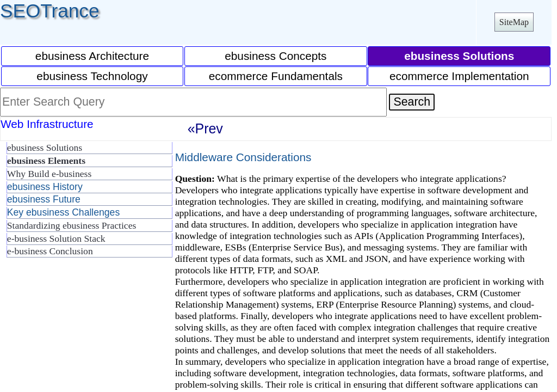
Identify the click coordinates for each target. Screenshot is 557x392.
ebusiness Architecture (92, 56)
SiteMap (514, 22)
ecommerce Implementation (459, 76)
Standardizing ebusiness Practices (71, 225)
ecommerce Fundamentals (276, 76)
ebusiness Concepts (275, 56)
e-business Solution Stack (56, 238)
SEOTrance (50, 10)
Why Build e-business (49, 173)
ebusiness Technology (91, 76)
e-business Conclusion (50, 251)
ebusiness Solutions (44, 147)
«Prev (205, 128)
